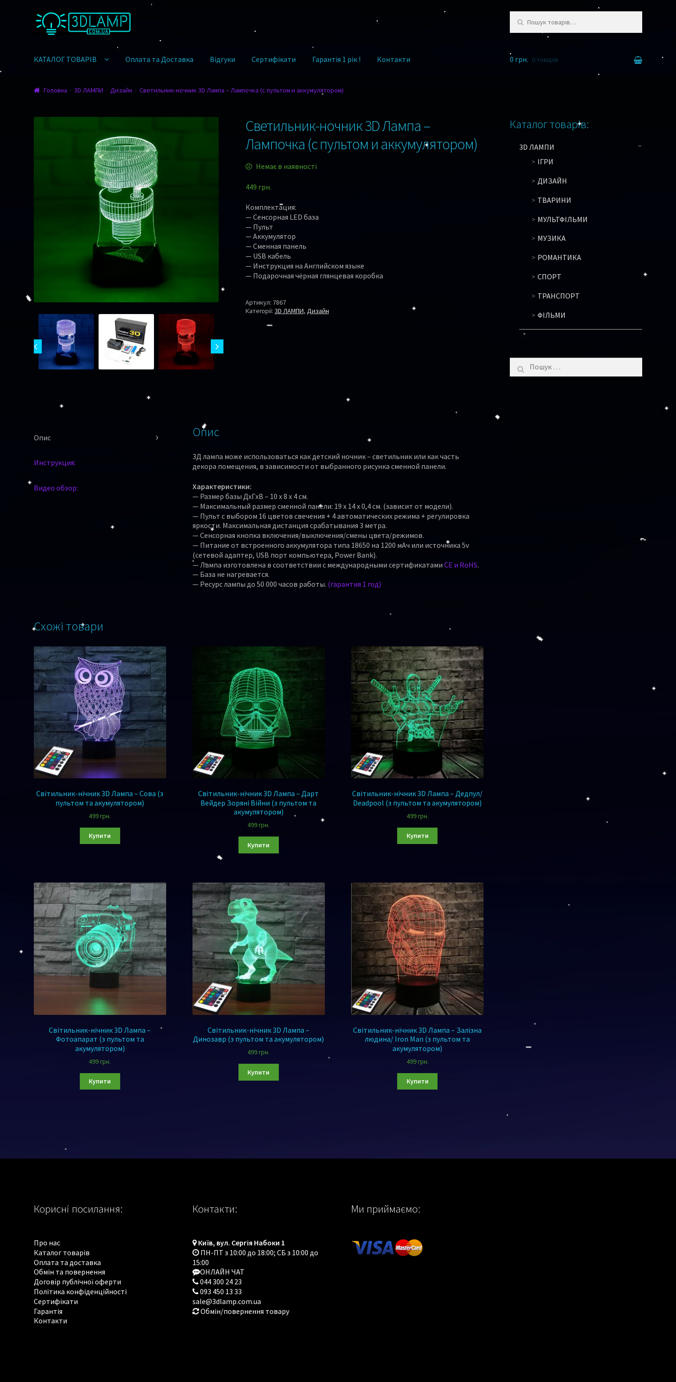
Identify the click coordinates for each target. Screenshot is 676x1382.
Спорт (549, 276)
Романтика (559, 257)
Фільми (552, 315)
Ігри (545, 161)
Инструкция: (55, 462)
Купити (100, 835)
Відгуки (222, 59)
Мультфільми (563, 219)
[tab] (100, 438)
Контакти (393, 59)
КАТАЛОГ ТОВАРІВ (65, 59)
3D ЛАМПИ (88, 90)
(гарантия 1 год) (354, 584)
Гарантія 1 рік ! (336, 59)
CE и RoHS (460, 564)
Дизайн (121, 90)
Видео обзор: (56, 487)
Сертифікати (274, 59)
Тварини (554, 200)
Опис (42, 437)
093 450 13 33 (221, 1291)
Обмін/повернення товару (244, 1311)
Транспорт (559, 295)
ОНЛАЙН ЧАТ (222, 1271)
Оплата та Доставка (159, 59)
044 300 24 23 (221, 1281)
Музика (552, 238)
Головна (55, 90)
